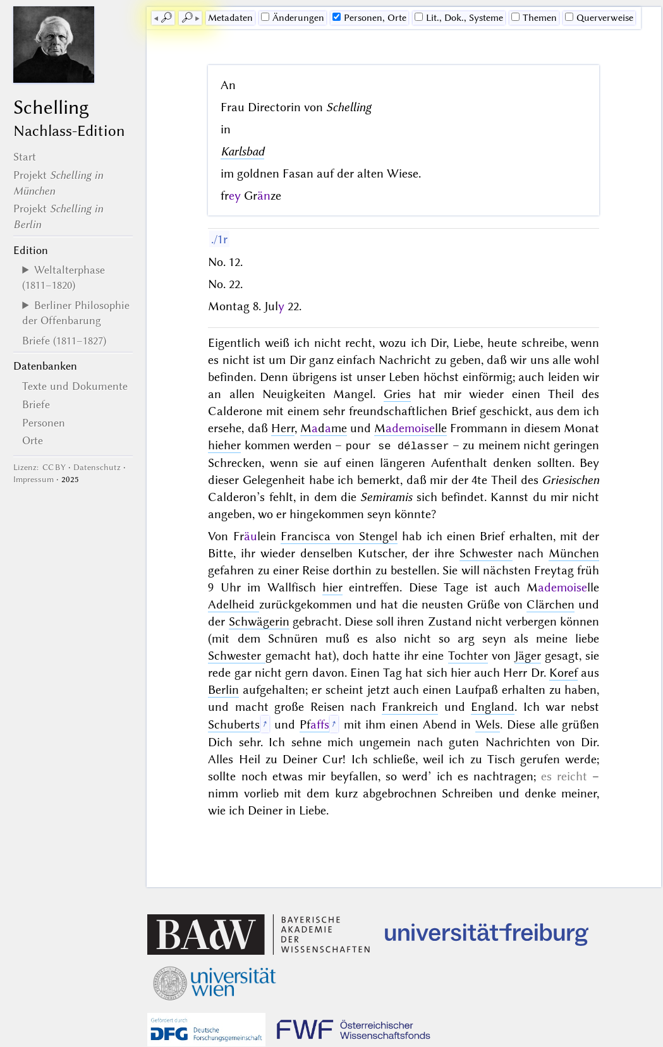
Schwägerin (259, 621)
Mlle (410, 428)
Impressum (33, 479)
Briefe (36, 404)
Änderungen (292, 17)
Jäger (527, 655)
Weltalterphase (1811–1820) (63, 277)
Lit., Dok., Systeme (459, 17)
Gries (397, 394)
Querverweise (599, 17)
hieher (224, 445)
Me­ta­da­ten (230, 17)
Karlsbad (242, 151)
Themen (534, 17)
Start (24, 156)
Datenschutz (97, 467)
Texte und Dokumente (75, 386)
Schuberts (234, 724)
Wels (487, 724)
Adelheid (233, 603)
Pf (314, 724)
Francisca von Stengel (339, 535)
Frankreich (410, 706)
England (492, 706)
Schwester (486, 552)
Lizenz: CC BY (39, 467)
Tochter (468, 655)
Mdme (323, 428)
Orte (32, 440)
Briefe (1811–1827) (64, 340)
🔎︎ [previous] (166, 17)
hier (332, 586)
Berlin (223, 689)
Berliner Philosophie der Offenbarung (76, 313)
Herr (283, 428)
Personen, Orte (369, 17)
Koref (563, 672)
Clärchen (550, 603)
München (574, 552)
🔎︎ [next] (187, 17)
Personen (43, 422)
